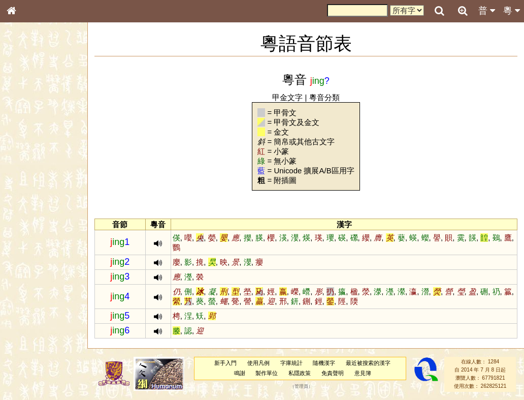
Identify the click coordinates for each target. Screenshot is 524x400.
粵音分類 (324, 97)
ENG (44, 112)
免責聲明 (332, 373)
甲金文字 (287, 97)
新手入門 (225, 363)
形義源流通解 (31, 175)
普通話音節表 (31, 282)
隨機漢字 (324, 363)
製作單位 (266, 373)
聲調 (48, 272)
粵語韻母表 (28, 222)
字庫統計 (291, 363)
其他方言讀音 (31, 291)
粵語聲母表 (28, 212)
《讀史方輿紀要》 (37, 328)
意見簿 (362, 373)
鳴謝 (239, 373)
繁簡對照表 (28, 348)
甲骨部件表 (28, 155)
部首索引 (25, 136)
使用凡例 (258, 363)
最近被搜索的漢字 (368, 363)
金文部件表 (28, 165)
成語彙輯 (25, 338)
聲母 (20, 272)
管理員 (301, 386)
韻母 (34, 272)
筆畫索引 (25, 145)
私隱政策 (299, 373)
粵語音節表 (28, 202)
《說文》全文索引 (37, 319)
